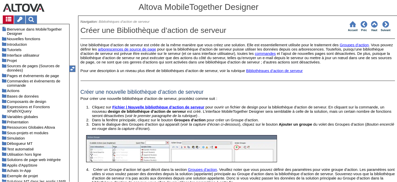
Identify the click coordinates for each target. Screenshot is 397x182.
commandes (265, 53)
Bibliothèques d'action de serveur (124, 22)
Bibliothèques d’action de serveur (274, 71)
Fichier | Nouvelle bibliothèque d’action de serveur (158, 107)
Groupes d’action (354, 45)
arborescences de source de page (127, 49)
